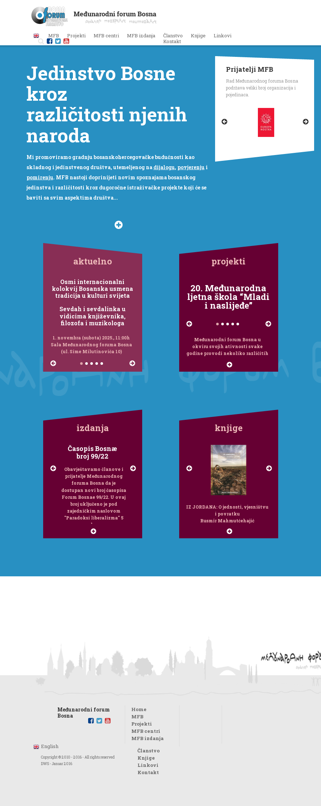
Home (139, 709)
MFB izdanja (147, 738)
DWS (45, 763)
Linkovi (222, 35)
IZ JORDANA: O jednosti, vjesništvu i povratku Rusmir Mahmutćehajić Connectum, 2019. (227, 514)
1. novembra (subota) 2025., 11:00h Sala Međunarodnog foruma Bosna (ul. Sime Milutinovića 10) (91, 344)
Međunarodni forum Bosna (83, 710)
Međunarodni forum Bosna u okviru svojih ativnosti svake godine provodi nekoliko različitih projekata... (227, 347)
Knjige (198, 35)
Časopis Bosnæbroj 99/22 (92, 452)
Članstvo (173, 35)
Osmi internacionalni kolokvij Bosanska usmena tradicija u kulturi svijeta (92, 288)
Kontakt (172, 41)
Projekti (141, 724)
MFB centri (145, 731)
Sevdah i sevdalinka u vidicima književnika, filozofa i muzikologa (92, 315)
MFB (137, 716)
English (49, 746)
